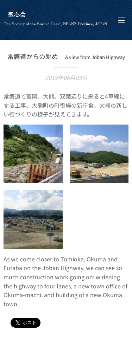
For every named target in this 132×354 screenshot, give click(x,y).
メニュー (121, 20)
